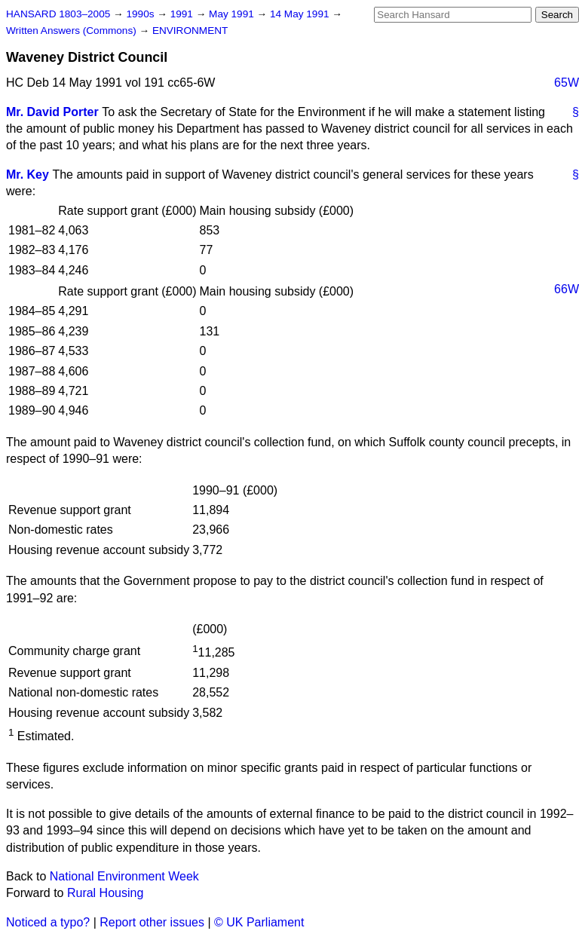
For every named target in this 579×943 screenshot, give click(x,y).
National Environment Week (124, 876)
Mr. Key (27, 174)
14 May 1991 (301, 14)
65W (566, 82)
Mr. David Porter (52, 112)
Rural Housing (105, 892)
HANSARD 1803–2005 (58, 14)
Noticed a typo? (48, 922)
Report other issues (152, 922)
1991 (183, 14)
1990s (141, 14)
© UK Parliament (259, 922)
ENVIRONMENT (190, 30)
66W (566, 289)
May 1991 (232, 14)
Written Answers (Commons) (72, 30)
